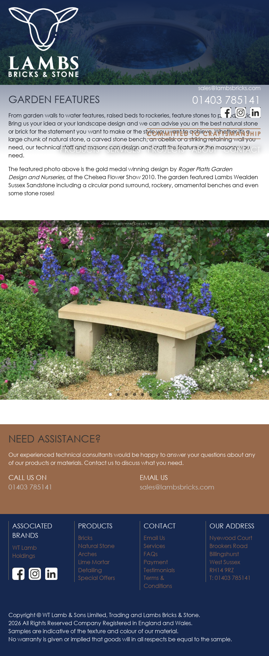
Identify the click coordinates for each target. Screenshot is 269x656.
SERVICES (123, 149)
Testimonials (159, 570)
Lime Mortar (94, 562)
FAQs (151, 553)
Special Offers (96, 577)
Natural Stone (96, 545)
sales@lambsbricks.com (229, 88)
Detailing (90, 570)
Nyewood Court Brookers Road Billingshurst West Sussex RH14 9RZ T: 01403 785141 (230, 557)
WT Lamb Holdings (24, 551)
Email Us (154, 537)
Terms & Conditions (158, 581)
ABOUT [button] (204, 149)
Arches (87, 553)
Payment (156, 562)
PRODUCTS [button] (79, 149)
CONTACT (241, 149)
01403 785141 (226, 99)
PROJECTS (166, 149)
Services (154, 545)
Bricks (85, 537)
